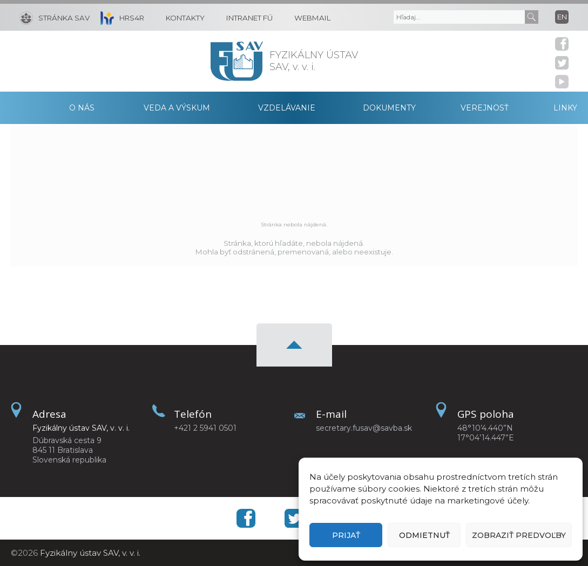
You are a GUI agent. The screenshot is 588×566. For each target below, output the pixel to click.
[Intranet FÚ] (244, 17)
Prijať (346, 535)
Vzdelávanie (286, 108)
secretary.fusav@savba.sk (364, 428)
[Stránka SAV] (54, 17)
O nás (81, 108)
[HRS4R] (120, 17)
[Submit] (531, 17)
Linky (565, 108)
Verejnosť (485, 108)
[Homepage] (237, 61)
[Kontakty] (180, 17)
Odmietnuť (424, 535)
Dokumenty (389, 108)
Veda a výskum (177, 108)
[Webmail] (307, 17)
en (562, 16)
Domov (28, 108)
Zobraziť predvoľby (519, 535)
